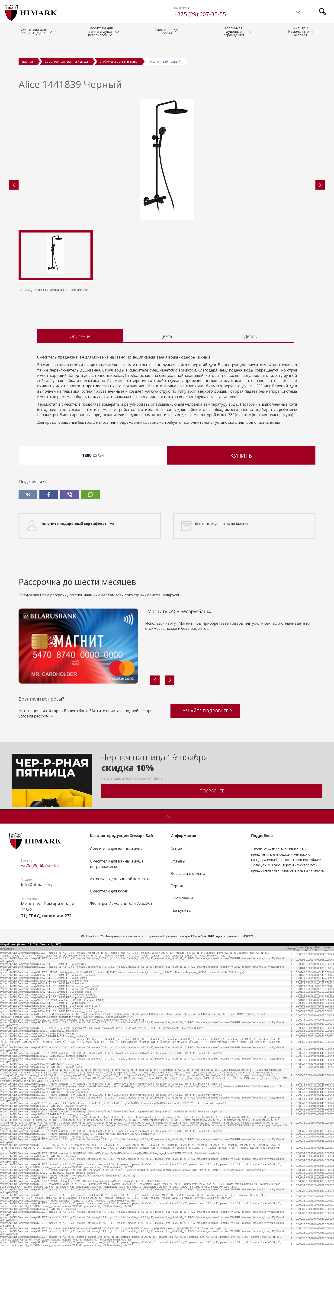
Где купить (180, 978)
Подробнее (211, 859)
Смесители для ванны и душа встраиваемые (116, 932)
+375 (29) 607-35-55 (200, 14)
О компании (181, 966)
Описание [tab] (80, 404)
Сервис (176, 953)
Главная (27, 61)
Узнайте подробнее (208, 777)
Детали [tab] (251, 404)
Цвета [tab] (166, 404)
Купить (241, 524)
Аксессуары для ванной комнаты (120, 947)
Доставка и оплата (187, 941)
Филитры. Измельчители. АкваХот (121, 971)
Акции (176, 917)
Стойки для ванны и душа (119, 61)
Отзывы (177, 929)
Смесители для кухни (109, 959)
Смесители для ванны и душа (66, 61)
